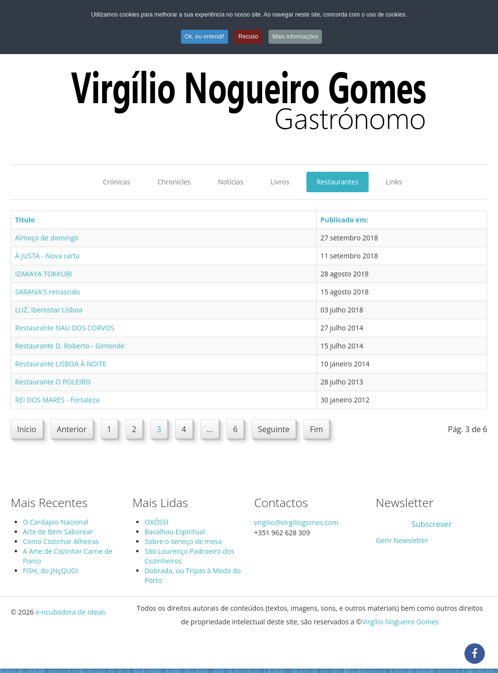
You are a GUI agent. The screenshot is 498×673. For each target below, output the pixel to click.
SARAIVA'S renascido (47, 291)
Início (26, 429)
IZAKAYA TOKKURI (43, 273)
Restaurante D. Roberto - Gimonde (69, 345)
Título (25, 219)
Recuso (248, 36)
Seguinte (273, 429)
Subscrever (431, 524)
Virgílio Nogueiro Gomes (400, 621)
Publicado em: (344, 219)
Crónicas (116, 181)
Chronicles (174, 181)
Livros (279, 181)
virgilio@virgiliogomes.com (296, 522)
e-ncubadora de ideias (71, 612)
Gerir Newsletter (402, 540)
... (210, 429)
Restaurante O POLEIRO (52, 381)
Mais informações (295, 36)
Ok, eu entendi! (204, 36)
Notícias (230, 181)
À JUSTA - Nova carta (47, 255)
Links (394, 181)
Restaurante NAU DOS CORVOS (64, 327)
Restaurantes (337, 181)
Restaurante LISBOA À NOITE (61, 363)
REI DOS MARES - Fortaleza (57, 399)
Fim (316, 429)
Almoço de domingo (47, 237)
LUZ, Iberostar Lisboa (48, 309)
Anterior (72, 429)
